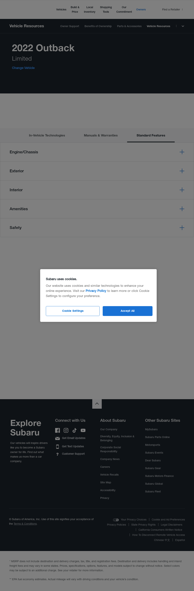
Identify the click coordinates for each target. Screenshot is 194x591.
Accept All (128, 310)
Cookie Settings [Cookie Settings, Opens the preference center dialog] (73, 310)
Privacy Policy (96, 291)
